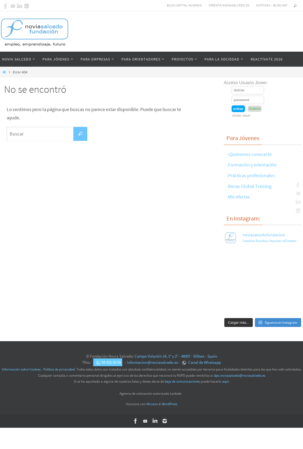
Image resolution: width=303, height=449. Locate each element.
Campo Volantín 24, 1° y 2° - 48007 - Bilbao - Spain (176, 356)
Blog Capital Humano (184, 5)
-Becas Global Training (249, 186)
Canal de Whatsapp (201, 362)
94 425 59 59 (108, 362)
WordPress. (169, 404)
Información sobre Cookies (21, 369)
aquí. (225, 381)
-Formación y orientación (251, 165)
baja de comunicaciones (182, 381)
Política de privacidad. (59, 369)
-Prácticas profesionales (250, 175)
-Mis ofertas (238, 197)
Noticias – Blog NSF (271, 5)
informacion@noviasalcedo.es (152, 362)
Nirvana (152, 404)
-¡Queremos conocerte (249, 154)
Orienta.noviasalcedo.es (229, 5)
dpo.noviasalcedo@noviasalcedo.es (239, 375)
